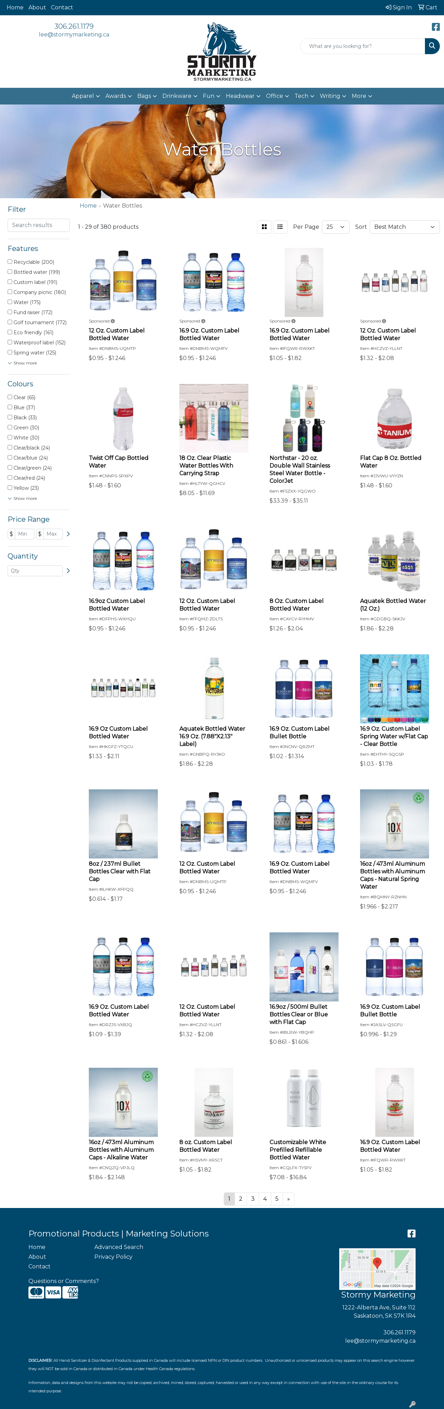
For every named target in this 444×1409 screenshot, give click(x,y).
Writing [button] (330, 96)
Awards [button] (115, 96)
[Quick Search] (362, 46)
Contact (62, 7)
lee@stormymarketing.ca (74, 34)
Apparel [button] (83, 96)
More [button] (359, 96)
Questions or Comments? (63, 1281)
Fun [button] (208, 96)
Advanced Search (118, 1247)
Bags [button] (144, 96)
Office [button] (274, 96)
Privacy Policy (113, 1256)
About (37, 7)
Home (15, 7)
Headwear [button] (240, 96)
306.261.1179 (74, 26)
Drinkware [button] (176, 96)
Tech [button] (301, 96)
